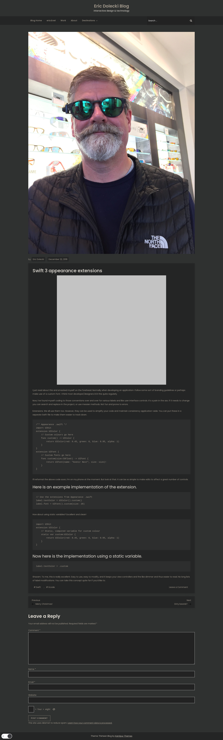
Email (31, 682)
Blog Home (36, 20)
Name (32, 669)
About (74, 20)
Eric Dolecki (38, 259)
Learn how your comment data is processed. (90, 723)
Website (32, 695)
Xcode (51, 587)
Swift (38, 587)
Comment (34, 630)
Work (63, 20)
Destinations (90, 20)
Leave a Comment (179, 587)
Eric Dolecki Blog (111, 6)
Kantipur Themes (123, 736)
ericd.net (51, 20)
